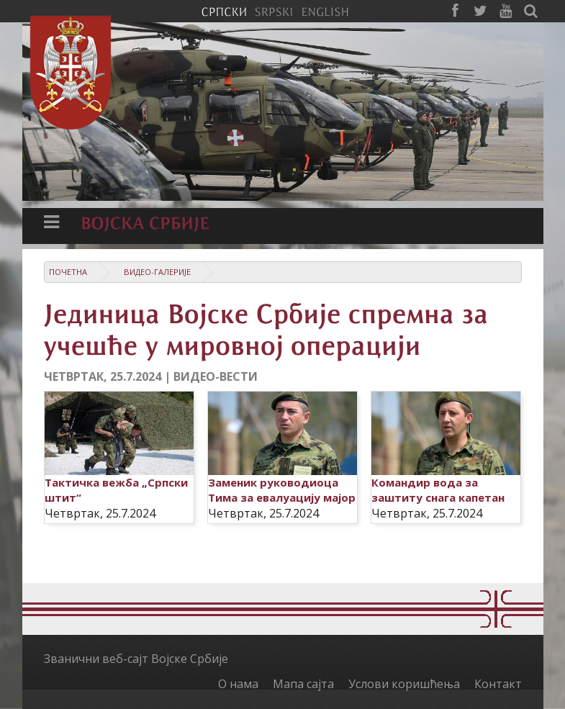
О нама (238, 684)
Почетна (68, 271)
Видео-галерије (157, 271)
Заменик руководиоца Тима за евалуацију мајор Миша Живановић (282, 497)
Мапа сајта (303, 684)
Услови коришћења (404, 684)
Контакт (498, 684)
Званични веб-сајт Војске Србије (136, 659)
